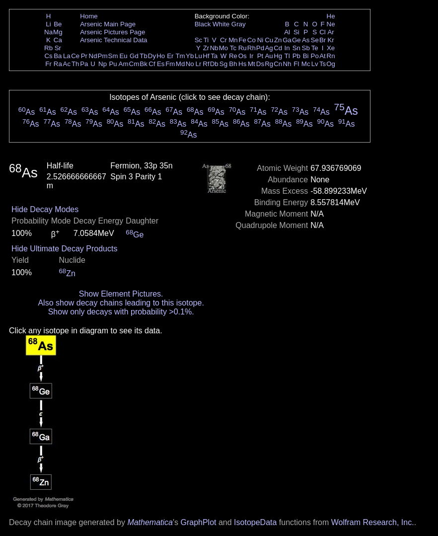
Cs (48, 56)
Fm (170, 64)
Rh (251, 48)
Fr (48, 64)
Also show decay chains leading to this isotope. (121, 303)
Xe (331, 48)
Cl (322, 32)
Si (296, 32)
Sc (199, 40)
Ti (206, 40)
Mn (233, 40)
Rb (48, 48)
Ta (214, 56)
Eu (123, 56)
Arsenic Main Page (108, 24)
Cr (223, 40)
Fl (296, 64)
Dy (152, 56)
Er (170, 56)
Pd (260, 48)
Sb (306, 48)
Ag (269, 48)
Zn (278, 40)
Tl (287, 56)
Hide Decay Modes (44, 209)
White (221, 24)
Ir (251, 56)
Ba (58, 56)
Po (315, 56)
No (190, 64)
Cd (278, 48)
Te (314, 48)
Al (287, 32)
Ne (331, 24)
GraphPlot (198, 522)
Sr (58, 48)
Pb (296, 56)
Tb (143, 56)
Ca (58, 40)
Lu (198, 56)
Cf (151, 64)
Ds (260, 64)
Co (251, 40)
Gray (238, 24)
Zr (206, 48)
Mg (58, 32)
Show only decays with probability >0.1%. (121, 311)
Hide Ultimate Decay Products (64, 248)
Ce (75, 56)
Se (315, 40)
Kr (330, 40)
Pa (84, 64)
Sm (113, 56)
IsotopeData (255, 522)
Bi (306, 56)
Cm (134, 64)
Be (58, 24)
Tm (180, 56)
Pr (84, 56)
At (322, 56)
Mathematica (150, 522)
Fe (242, 40)
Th (75, 64)
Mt (251, 64)
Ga (287, 40)
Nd (93, 56)
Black (203, 24)
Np (102, 64)
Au (269, 56)
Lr (199, 64)
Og (330, 64)
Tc (233, 48)
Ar (330, 32)
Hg (278, 56)
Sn (296, 48)
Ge (296, 40)
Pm (103, 56)
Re (233, 56)
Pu (113, 64)
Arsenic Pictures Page (112, 32)
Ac (67, 64)
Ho (160, 56)
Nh (287, 64)
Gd (134, 56)
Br (322, 40)
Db (214, 64)
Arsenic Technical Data (113, 40)
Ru (242, 48)
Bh (233, 64)
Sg (223, 64)
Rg (269, 64)
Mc (305, 64)
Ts (322, 64)
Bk (143, 64)
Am (124, 64)
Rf (206, 64)
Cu (269, 40)
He (331, 16)
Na (48, 32)
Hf (206, 56)
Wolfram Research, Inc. (372, 522)
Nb (214, 48)
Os (242, 56)
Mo (223, 48)
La (67, 56)
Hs (242, 64)
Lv (314, 64)
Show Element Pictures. (121, 294)
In (287, 48)
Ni (260, 40)
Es (161, 64)
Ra (58, 64)
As (306, 40)
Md (180, 64)
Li (48, 24)
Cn (278, 64)
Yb (190, 56)
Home (89, 16)
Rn (331, 56)
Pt (260, 56)
